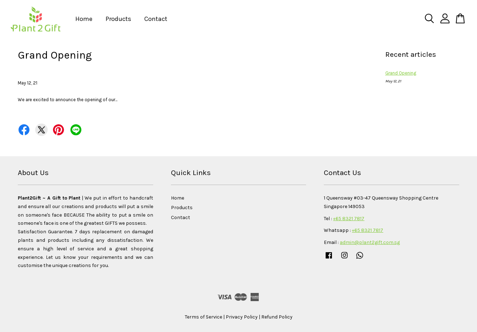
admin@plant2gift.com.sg (370, 242)
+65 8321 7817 (348, 219)
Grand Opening (400, 73)
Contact (155, 19)
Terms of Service (203, 317)
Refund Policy (277, 317)
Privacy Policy (242, 317)
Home (83, 19)
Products (118, 19)
